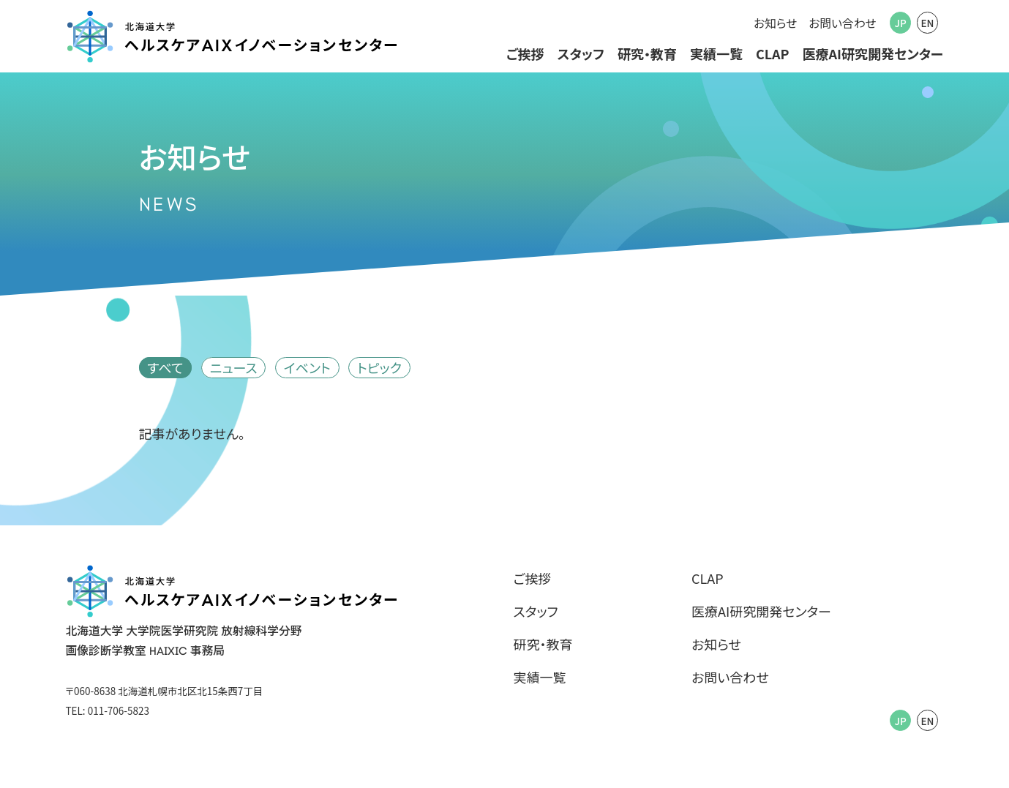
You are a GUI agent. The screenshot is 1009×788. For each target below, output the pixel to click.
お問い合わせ (843, 23)
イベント (307, 367)
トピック (379, 367)
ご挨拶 (525, 53)
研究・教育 (647, 53)
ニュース (234, 367)
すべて (165, 367)
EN (927, 22)
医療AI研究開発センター (872, 53)
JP (901, 22)
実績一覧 (716, 53)
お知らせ (775, 23)
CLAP (772, 53)
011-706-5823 (118, 710)
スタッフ (581, 53)
